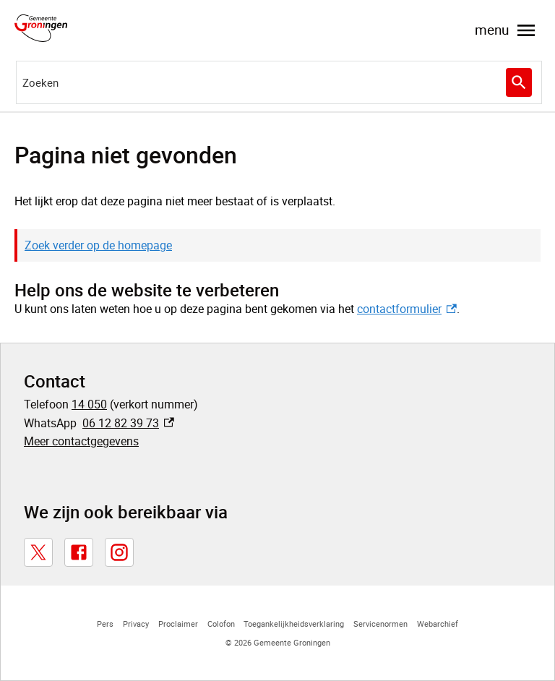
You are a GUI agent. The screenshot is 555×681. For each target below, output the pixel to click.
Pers (105, 623)
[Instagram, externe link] (119, 552)
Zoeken (517, 82)
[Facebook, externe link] (78, 552)
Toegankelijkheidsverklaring (294, 623)
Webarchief (437, 623)
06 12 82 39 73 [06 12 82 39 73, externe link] (128, 423)
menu (506, 30)
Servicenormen (380, 623)
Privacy (136, 623)
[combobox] (279, 82)
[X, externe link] (38, 552)
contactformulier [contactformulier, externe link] (407, 309)
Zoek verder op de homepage (98, 245)
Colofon (221, 623)
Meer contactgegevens (81, 441)
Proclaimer (178, 623)
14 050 (89, 404)
